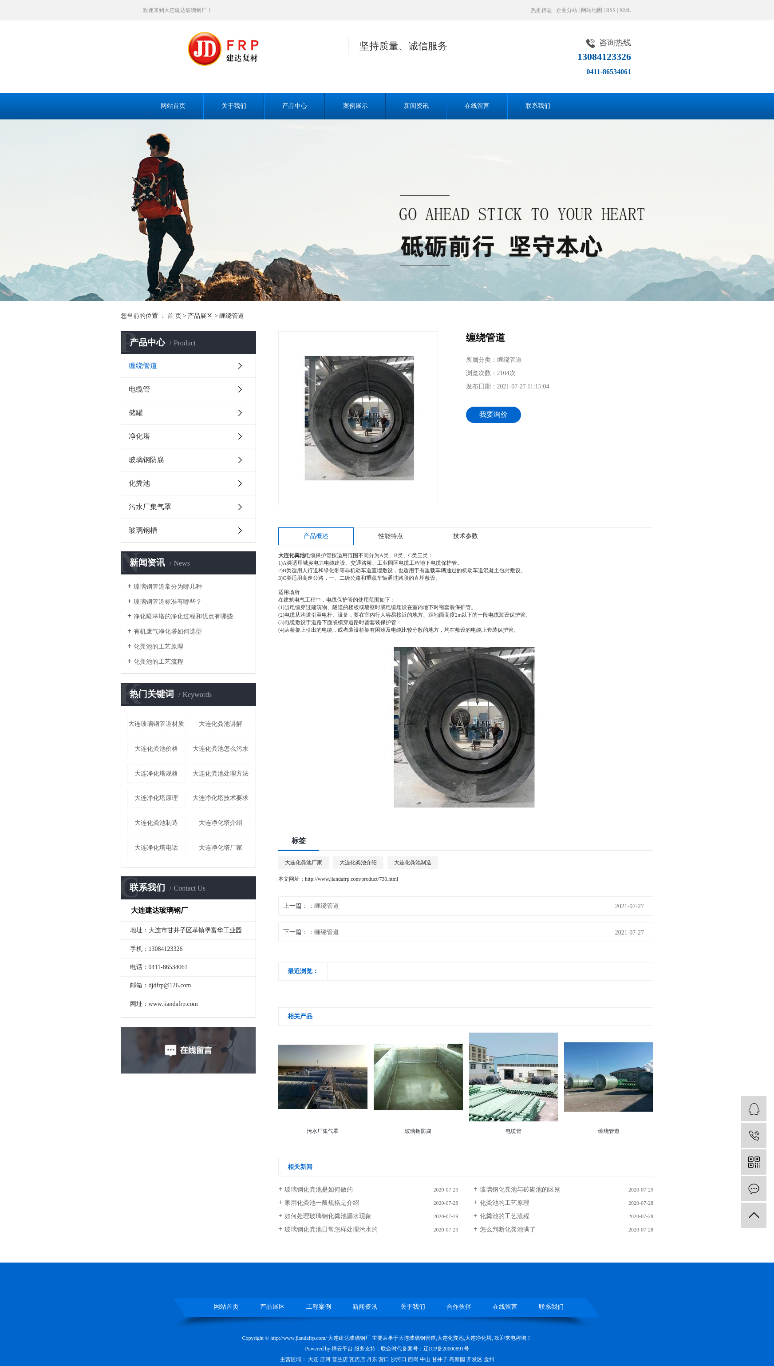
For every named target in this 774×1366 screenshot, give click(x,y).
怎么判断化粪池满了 (508, 1229)
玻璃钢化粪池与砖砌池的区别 (520, 1189)
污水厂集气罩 (150, 507)
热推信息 (541, 10)
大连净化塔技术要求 (221, 798)
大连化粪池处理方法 (221, 773)
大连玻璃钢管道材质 (156, 724)
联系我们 (537, 106)
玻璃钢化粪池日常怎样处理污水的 (331, 1229)
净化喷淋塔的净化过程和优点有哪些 (183, 616)
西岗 (413, 1359)
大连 (313, 1359)
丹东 (372, 1359)
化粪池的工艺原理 (158, 646)
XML (625, 10)
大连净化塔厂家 (220, 847)
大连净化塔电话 (156, 847)
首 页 (174, 316)
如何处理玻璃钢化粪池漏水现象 (327, 1216)
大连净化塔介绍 (220, 823)
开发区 (474, 1359)
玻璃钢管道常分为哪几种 (168, 586)
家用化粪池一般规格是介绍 (321, 1203)
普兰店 (340, 1359)
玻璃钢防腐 (146, 459)
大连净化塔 (478, 1338)
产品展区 (200, 316)
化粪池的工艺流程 (158, 661)
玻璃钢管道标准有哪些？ (168, 601)
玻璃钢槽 (143, 530)
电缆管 (139, 389)
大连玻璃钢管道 (417, 1338)
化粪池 (139, 483)
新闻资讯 (416, 106)
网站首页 (173, 106)
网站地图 (591, 10)
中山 (425, 1359)
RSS (611, 10)
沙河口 (399, 1359)
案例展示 (355, 106)
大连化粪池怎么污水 (221, 748)
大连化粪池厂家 (303, 862)
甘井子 (440, 1359)
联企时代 (391, 1349)
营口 (384, 1359)
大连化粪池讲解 (220, 724)
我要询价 (493, 414)
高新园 (457, 1359)
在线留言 (477, 106)
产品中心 (294, 106)
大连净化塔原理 (156, 798)
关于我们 (233, 106)
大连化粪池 (450, 1338)
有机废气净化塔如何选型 (168, 631)
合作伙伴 (458, 1306)
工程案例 (318, 1306)
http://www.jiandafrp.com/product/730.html (351, 879)
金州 (489, 1359)
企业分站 (566, 10)
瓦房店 (357, 1359)
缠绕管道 (231, 316)
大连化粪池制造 (156, 823)
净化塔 (139, 436)
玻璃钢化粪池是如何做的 (318, 1189)
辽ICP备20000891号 (446, 1349)
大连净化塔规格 (156, 773)
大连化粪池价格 (156, 748)
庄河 (325, 1359)
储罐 (136, 412)
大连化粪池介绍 (358, 862)
